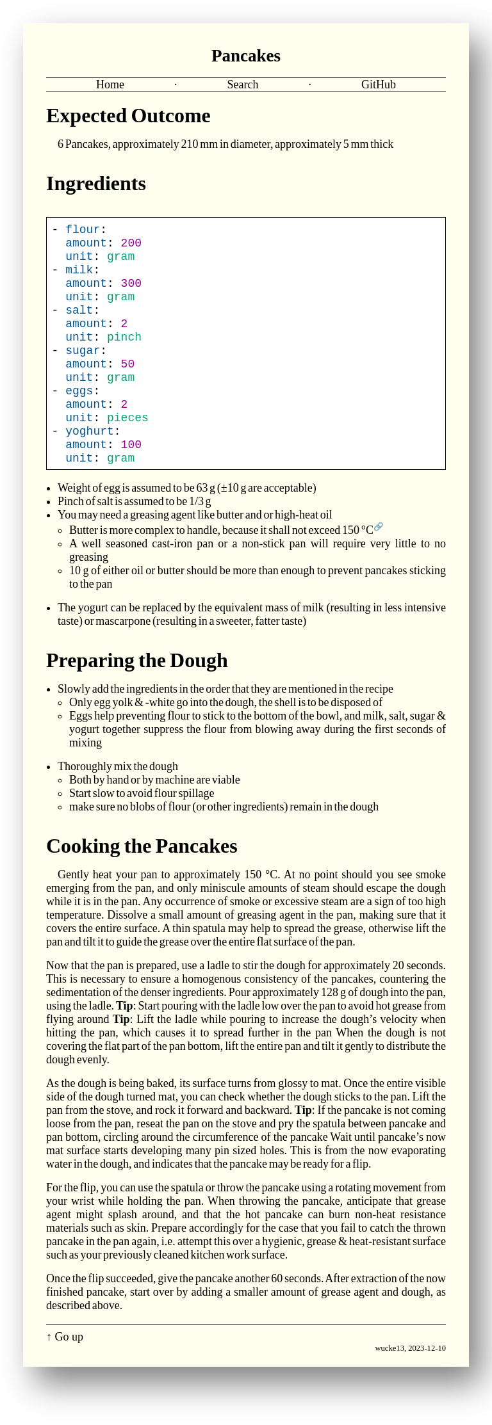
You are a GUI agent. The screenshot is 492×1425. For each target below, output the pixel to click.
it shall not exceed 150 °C (316, 565)
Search (243, 84)
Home (110, 84)
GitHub (378, 84)
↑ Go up (64, 1371)
